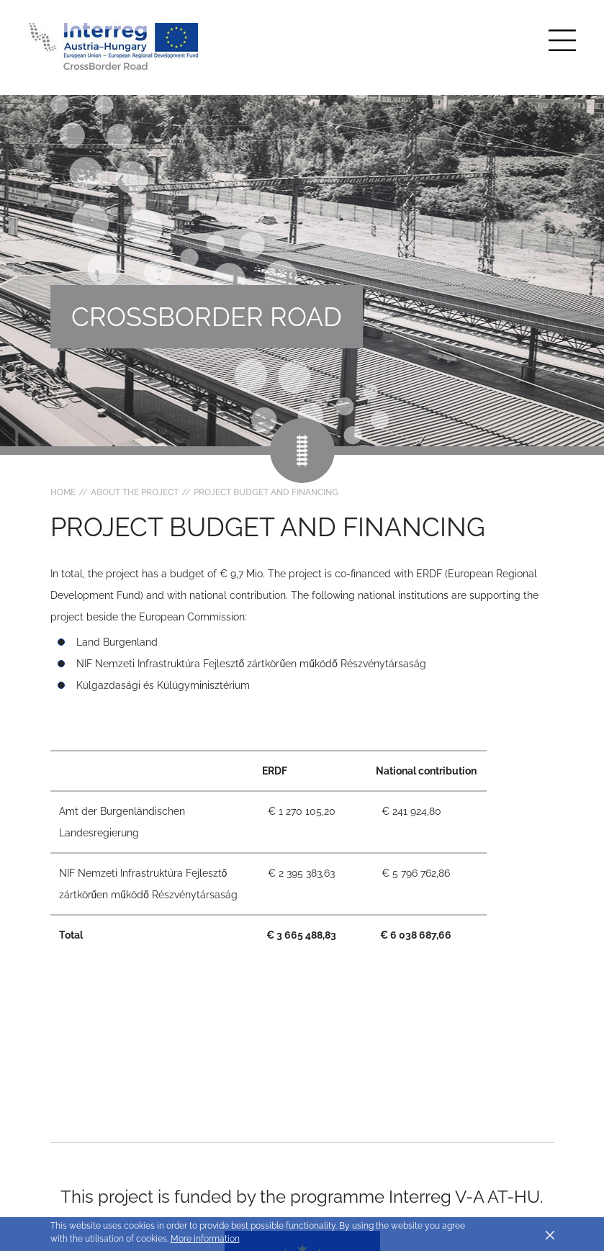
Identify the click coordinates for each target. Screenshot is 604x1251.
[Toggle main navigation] (562, 40)
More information (205, 1239)
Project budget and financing (266, 492)
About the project (135, 492)
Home (63, 492)
